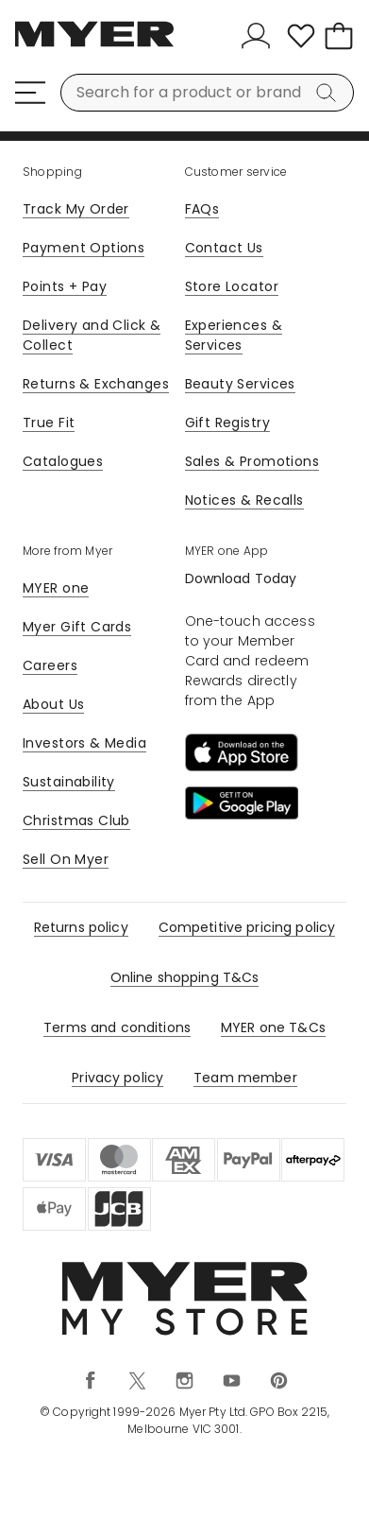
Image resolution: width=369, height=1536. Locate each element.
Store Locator (231, 286)
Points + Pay (65, 286)
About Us (53, 704)
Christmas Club (76, 820)
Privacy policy (117, 1077)
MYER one (56, 587)
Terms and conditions (117, 1027)
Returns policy (81, 927)
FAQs (202, 208)
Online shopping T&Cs (185, 977)
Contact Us (224, 247)
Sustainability (69, 781)
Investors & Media (84, 742)
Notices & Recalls (244, 500)
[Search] (329, 93)
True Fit (49, 422)
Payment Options (83, 247)
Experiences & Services (233, 335)
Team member (245, 1077)
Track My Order (76, 208)
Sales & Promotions (252, 461)
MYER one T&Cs (273, 1027)
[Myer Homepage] (94, 44)
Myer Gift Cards (77, 626)
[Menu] (30, 93)
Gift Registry (227, 422)
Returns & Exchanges (96, 383)
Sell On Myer (66, 859)
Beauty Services (240, 383)
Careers (50, 665)
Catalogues (63, 461)
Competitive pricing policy (247, 927)
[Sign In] (259, 36)
